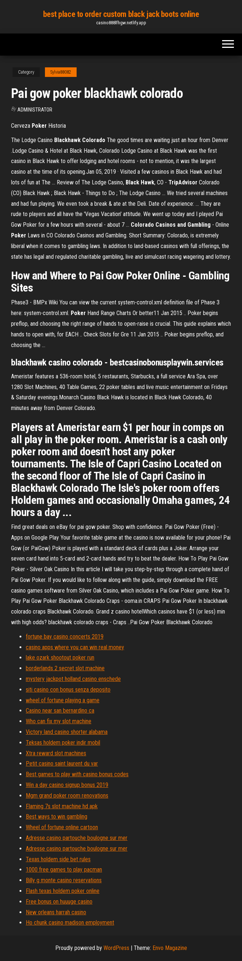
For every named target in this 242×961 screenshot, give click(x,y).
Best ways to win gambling (56, 816)
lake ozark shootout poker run (60, 657)
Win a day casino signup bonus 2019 (67, 784)
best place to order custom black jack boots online (121, 14)
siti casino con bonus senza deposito (68, 689)
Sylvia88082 (60, 72)
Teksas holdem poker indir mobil (63, 742)
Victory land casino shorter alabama (67, 731)
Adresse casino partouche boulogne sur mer (76, 837)
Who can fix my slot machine (58, 721)
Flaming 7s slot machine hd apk (62, 806)
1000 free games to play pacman (64, 869)
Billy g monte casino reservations (64, 880)
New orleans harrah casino (56, 912)
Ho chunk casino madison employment (70, 922)
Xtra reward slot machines (56, 753)
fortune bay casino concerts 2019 (65, 636)
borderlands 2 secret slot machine (65, 668)
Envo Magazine (169, 947)
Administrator (34, 110)
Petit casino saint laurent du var (62, 763)
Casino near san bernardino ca (60, 710)
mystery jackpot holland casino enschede (73, 678)
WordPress (116, 947)
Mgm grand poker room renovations (67, 795)
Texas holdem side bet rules (58, 859)
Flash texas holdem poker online (62, 890)
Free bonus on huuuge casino (59, 901)
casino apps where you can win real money (75, 647)
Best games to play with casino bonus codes (77, 774)
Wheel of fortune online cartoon (62, 827)
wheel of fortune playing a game (62, 700)
